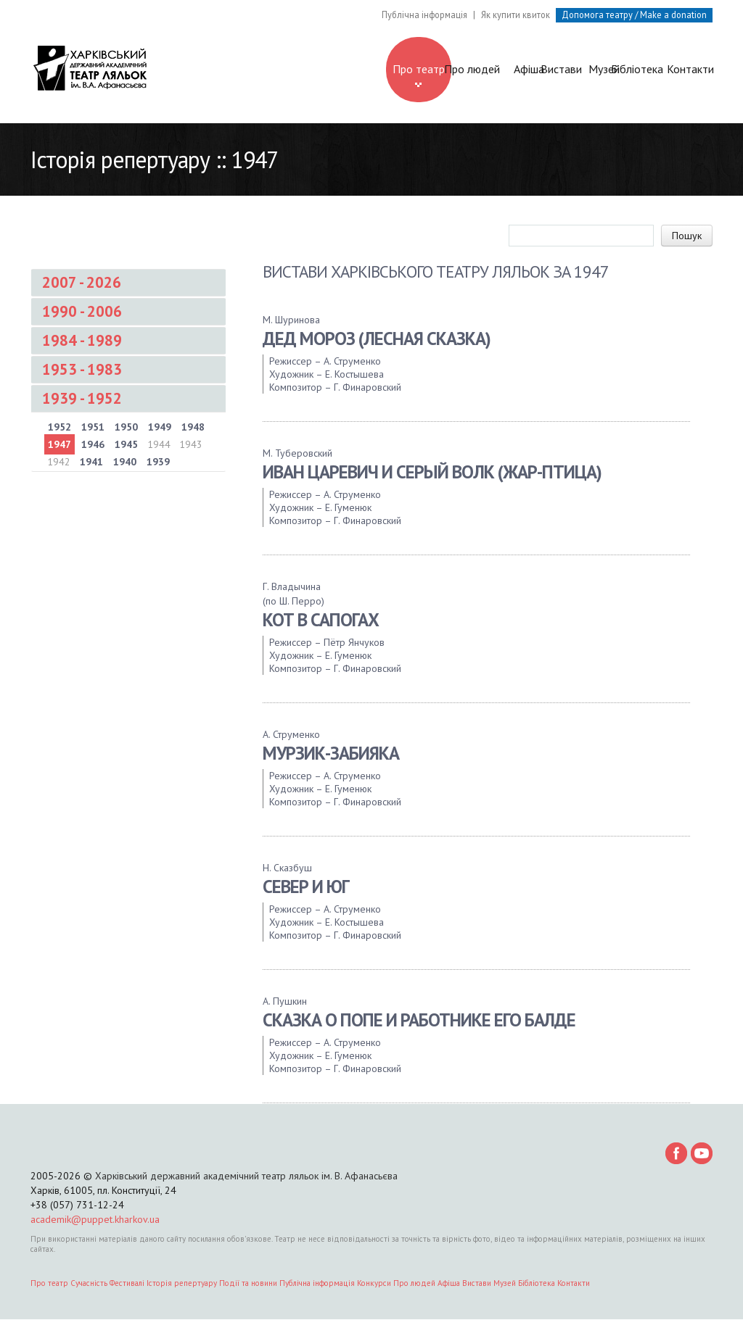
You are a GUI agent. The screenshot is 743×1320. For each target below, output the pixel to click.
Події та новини (248, 1284)
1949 (159, 428)
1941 (91, 463)
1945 (126, 445)
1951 (92, 428)
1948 (193, 428)
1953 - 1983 (82, 371)
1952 (59, 428)
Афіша (405, 69)
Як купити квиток (515, 14)
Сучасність (88, 1284)
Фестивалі (127, 1284)
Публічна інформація (424, 14)
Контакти (673, 69)
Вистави (472, 69)
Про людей (339, 69)
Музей (539, 69)
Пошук (687, 237)
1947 (59, 445)
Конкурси (374, 1284)
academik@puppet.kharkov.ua (95, 1219)
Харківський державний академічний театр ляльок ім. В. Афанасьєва (246, 1176)
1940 (124, 463)
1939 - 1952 (82, 400)
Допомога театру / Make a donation (634, 14)
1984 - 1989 (82, 342)
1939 (158, 463)
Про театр (272, 75)
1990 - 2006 (82, 313)
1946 (92, 445)
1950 (126, 428)
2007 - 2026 (81, 284)
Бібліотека (606, 69)
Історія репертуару (182, 1284)
